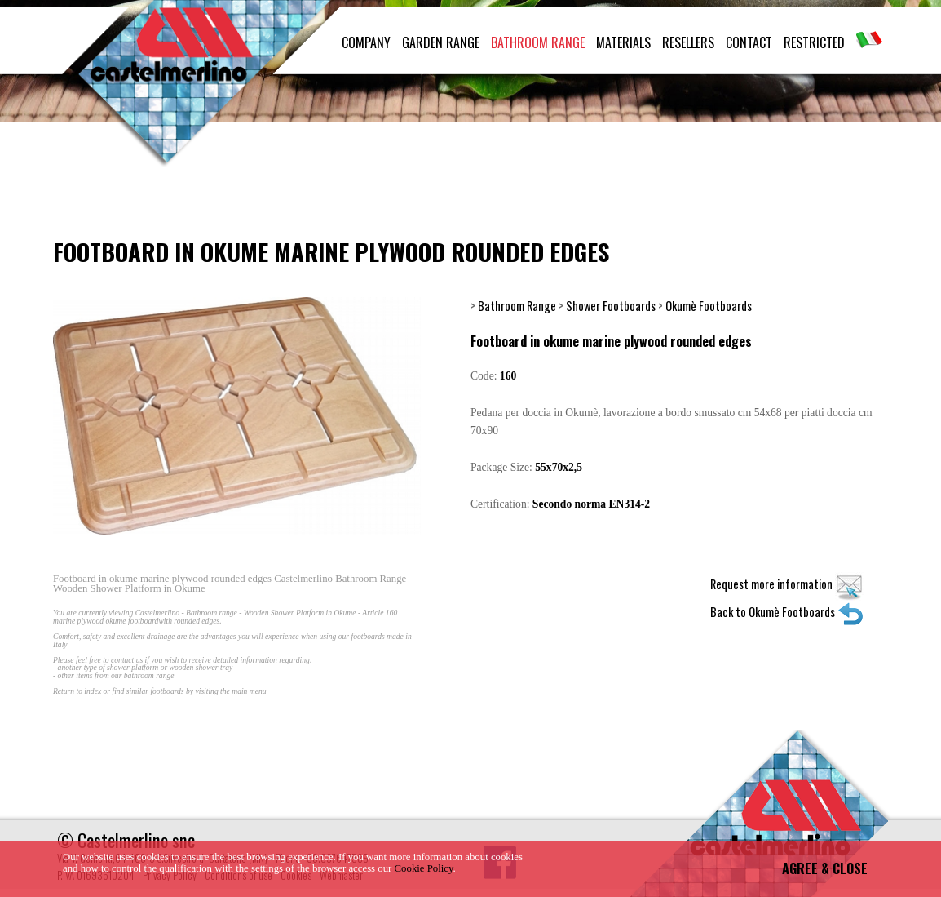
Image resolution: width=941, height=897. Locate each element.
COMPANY (366, 42)
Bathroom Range (517, 305)
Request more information (787, 584)
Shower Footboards (611, 305)
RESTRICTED (814, 42)
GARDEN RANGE (440, 42)
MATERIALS (623, 42)
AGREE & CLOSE (825, 868)
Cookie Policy (424, 868)
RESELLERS (688, 42)
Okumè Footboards (708, 305)
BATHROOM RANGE (538, 42)
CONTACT (749, 42)
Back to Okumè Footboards (787, 612)
